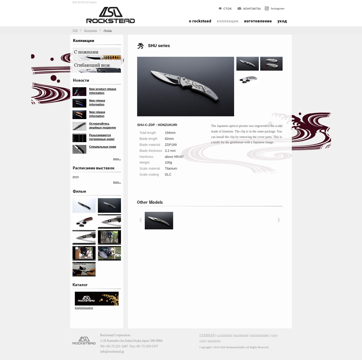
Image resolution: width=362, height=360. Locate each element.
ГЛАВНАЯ (207, 335)
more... (117, 158)
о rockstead (224, 335)
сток (202, 340)
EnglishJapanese (84, 307)
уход (274, 335)
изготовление (260, 335)
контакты (214, 340)
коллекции (241, 335)
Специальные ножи (102, 146)
